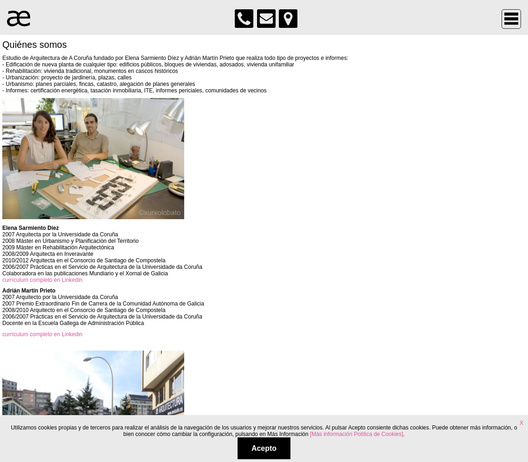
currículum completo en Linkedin (42, 280)
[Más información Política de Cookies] (356, 434)
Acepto (264, 448)
